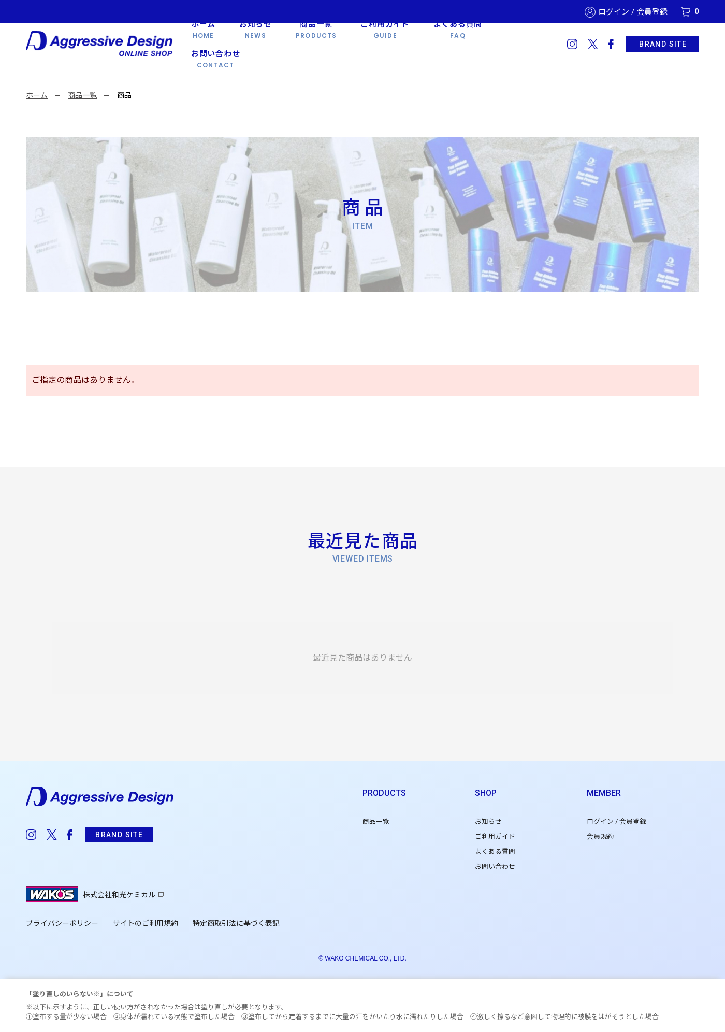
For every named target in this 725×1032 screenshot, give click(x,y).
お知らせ (488, 821)
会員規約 (600, 836)
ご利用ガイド (495, 836)
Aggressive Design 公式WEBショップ (100, 44)
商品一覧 (82, 95)
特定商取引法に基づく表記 (236, 923)
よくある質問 (495, 851)
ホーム (37, 95)
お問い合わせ (495, 866)
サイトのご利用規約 (145, 923)
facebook (610, 44)
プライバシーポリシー (62, 923)
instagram (572, 44)
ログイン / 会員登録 (633, 12)
